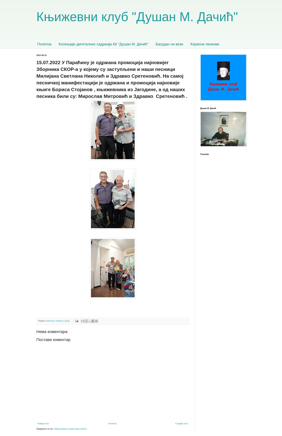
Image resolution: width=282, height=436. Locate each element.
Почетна (44, 44)
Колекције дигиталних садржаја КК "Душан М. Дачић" (103, 44)
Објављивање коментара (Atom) (70, 429)
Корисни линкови (204, 44)
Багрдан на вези (169, 44)
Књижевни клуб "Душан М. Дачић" (137, 17)
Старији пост (181, 423)
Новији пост (43, 423)
